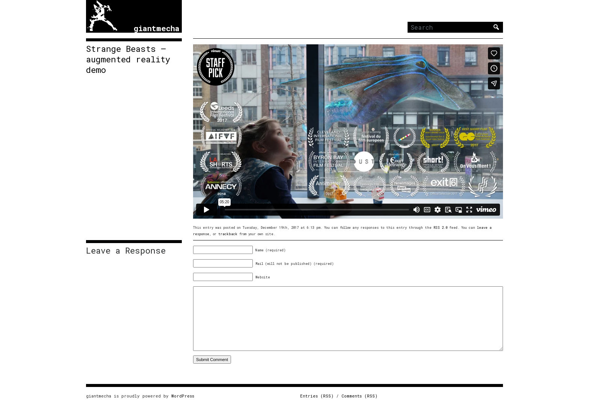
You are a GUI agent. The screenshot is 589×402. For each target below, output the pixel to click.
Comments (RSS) (359, 396)
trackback (227, 234)
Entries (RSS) (317, 396)
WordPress (182, 396)
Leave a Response (126, 250)
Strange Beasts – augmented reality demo (128, 59)
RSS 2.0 (440, 227)
